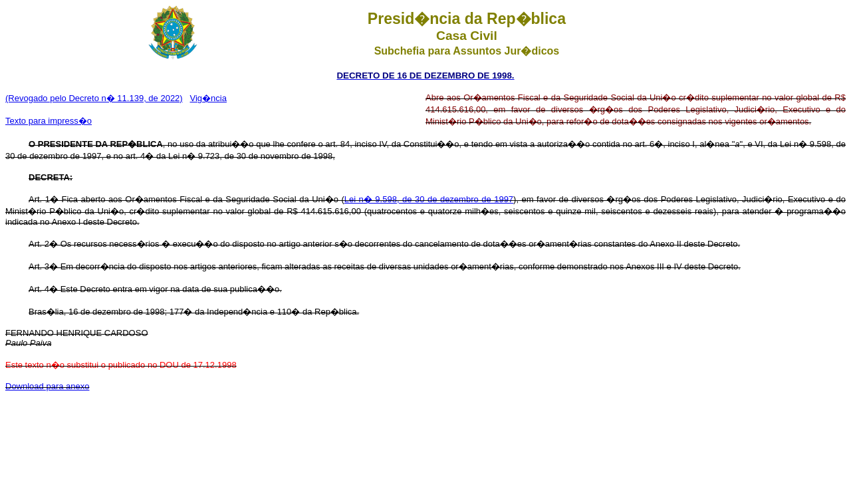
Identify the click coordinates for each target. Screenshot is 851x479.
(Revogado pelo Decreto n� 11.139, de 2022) (94, 98)
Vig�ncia (208, 98)
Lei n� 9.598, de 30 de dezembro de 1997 (428, 199)
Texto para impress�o (48, 121)
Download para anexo (47, 386)
